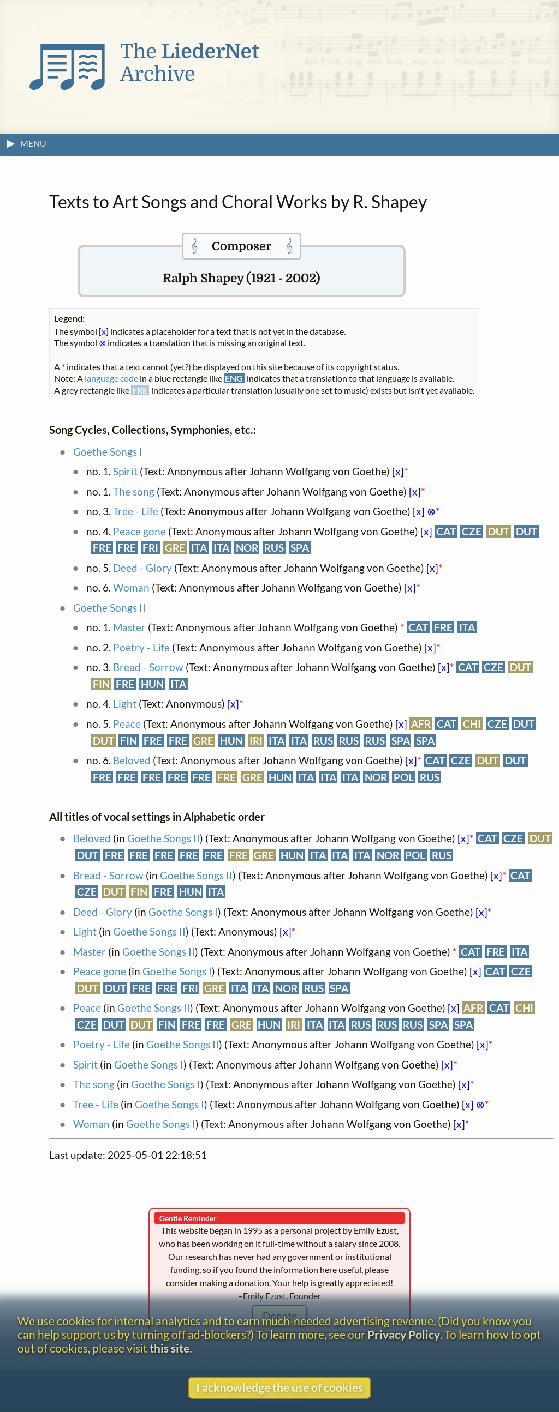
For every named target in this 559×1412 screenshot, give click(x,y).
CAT (446, 531)
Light (124, 703)
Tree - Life (135, 511)
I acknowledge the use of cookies (279, 1387)
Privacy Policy (403, 1334)
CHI (472, 723)
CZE (471, 531)
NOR (247, 547)
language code (111, 378)
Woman (131, 587)
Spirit (125, 471)
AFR (421, 723)
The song (133, 491)
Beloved (132, 760)
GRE (175, 547)
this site (169, 1348)
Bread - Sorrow (148, 667)
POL (404, 777)
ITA (199, 547)
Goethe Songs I (107, 451)
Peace (127, 723)
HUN (152, 684)
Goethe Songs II (109, 607)
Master (129, 627)
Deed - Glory (142, 568)
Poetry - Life (141, 647)
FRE (102, 547)
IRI (256, 740)
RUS (274, 547)
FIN (101, 684)
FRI (150, 547)
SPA (299, 547)
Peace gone (139, 531)
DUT (498, 531)
